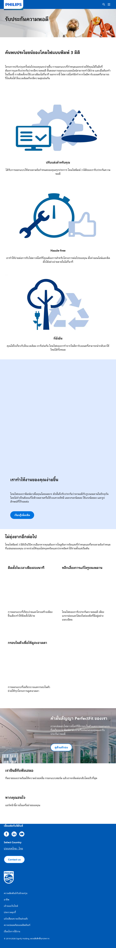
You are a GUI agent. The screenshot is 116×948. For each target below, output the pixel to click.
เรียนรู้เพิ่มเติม (22, 515)
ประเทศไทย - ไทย (13, 849)
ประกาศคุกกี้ (10, 912)
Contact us (14, 859)
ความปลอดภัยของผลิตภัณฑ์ (17, 925)
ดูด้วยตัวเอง (61, 747)
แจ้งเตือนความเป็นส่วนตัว (16, 919)
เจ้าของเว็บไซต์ (11, 906)
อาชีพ (6, 900)
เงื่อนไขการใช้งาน (12, 931)
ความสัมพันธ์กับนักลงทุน (15, 893)
